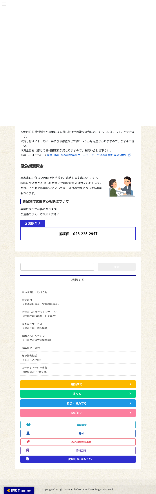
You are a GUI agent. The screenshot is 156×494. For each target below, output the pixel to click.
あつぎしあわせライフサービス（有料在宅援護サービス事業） (40, 314)
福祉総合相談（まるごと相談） (32, 358)
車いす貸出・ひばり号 (34, 292)
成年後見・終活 (31, 348)
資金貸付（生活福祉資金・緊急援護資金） (41, 302)
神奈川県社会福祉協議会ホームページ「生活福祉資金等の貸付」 (87, 155)
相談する (78, 280)
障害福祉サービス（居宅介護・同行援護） (36, 326)
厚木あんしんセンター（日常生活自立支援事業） (37, 338)
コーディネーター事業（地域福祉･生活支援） (35, 370)
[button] (78, 384)
